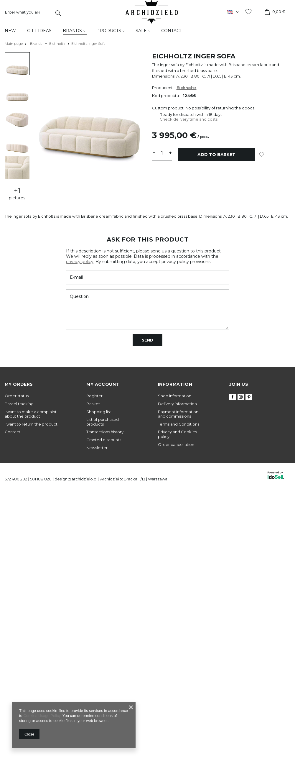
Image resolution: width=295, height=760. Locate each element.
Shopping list (98, 412)
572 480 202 (16, 479)
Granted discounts (103, 440)
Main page (14, 43)
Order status (17, 396)
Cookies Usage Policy (41, 715)
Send (147, 340)
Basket (93, 404)
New (10, 30)
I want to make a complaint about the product (31, 414)
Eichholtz (57, 43)
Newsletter (97, 448)
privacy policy (79, 261)
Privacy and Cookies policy (177, 434)
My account (102, 384)
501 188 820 (41, 479)
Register (94, 396)
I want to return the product (31, 424)
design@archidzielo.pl (76, 479)
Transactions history (104, 432)
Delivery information (177, 404)
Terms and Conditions (178, 424)
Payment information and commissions (178, 414)
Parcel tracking (19, 404)
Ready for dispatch (178, 114)
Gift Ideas (39, 30)
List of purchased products (102, 421)
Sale (141, 30)
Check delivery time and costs (188, 119)
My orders (19, 384)
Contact (171, 30)
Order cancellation (176, 444)
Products (108, 30)
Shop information (174, 396)
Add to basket (216, 154)
